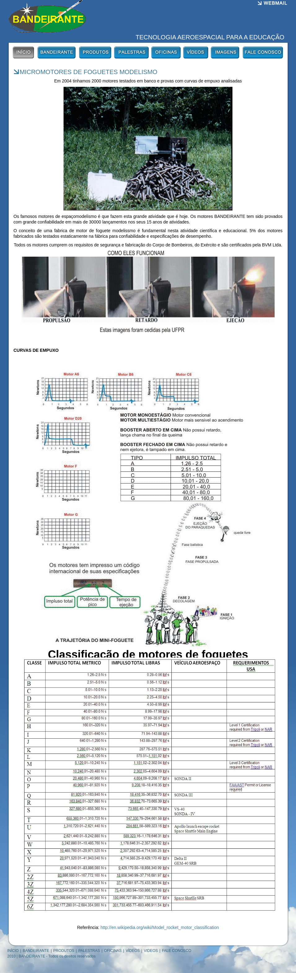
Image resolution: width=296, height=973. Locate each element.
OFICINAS (113, 951)
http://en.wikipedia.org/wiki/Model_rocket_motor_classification (159, 927)
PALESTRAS (89, 951)
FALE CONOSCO (176, 951)
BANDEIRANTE (36, 951)
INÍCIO (13, 951)
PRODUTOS (63, 951)
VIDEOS (151, 951)
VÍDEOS (132, 951)
